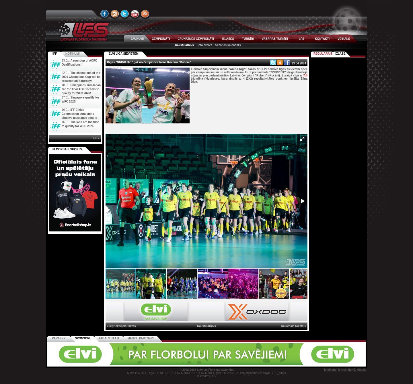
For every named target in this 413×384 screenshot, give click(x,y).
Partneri (59, 338)
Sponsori (82, 338)
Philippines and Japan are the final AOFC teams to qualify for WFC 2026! (81, 89)
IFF (54, 53)
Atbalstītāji (109, 338)
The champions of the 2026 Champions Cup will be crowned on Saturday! (81, 76)
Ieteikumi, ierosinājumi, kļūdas (345, 369)
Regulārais (322, 53)
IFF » (96, 138)
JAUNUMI (137, 38)
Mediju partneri (141, 338)
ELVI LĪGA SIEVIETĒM (124, 53)
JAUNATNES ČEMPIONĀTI (196, 38)
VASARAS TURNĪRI (275, 38)
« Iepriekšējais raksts (121, 326)
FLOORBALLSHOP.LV (67, 149)
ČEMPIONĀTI (161, 38)
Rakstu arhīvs (184, 45)
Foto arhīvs (204, 45)
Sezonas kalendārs (228, 45)
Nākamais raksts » (293, 326)
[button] (302, 138)
